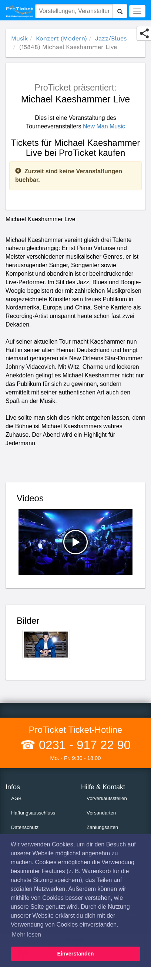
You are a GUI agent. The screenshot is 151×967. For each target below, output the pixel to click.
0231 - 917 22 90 (83, 745)
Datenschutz (24, 827)
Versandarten (101, 813)
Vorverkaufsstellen (107, 798)
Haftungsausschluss (33, 813)
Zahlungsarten (102, 827)
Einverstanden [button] (75, 954)
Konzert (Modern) (61, 38)
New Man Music (104, 126)
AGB (16, 798)
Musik (19, 38)
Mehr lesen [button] (26, 934)
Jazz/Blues (111, 38)
